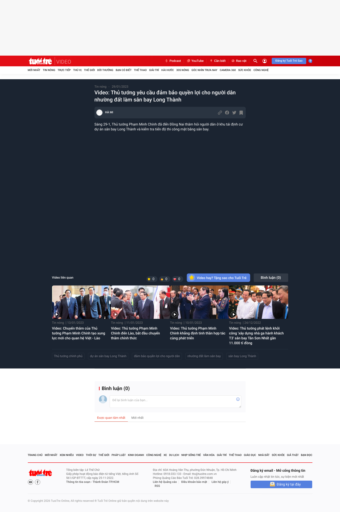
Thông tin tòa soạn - (79, 482)
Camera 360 (228, 70)
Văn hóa (209, 455)
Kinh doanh (136, 455)
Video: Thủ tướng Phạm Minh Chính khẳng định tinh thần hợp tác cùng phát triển (197, 333)
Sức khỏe (244, 70)
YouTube (195, 61)
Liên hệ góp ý (220, 482)
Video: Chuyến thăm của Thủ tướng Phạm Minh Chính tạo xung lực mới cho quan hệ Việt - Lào (78, 333)
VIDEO (63, 62)
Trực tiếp (64, 70)
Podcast (173, 61)
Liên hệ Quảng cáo (165, 482)
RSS (157, 486)
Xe (165, 455)
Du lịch (174, 455)
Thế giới (89, 70)
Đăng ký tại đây (289, 484)
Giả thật (293, 455)
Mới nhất (34, 70)
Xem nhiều (67, 455)
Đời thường (105, 70)
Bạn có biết (123, 70)
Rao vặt (238, 61)
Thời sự (91, 455)
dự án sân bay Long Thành (108, 356)
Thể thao (140, 70)
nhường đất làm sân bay (204, 356)
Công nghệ (261, 70)
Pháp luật (119, 455)
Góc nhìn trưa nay (204, 70)
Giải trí (154, 70)
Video (80, 455)
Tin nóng (49, 70)
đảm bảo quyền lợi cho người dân (157, 356)
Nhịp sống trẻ (191, 455)
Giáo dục (250, 455)
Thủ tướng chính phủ (68, 356)
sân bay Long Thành (242, 356)
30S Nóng (182, 70)
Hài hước (167, 70)
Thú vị (77, 70)
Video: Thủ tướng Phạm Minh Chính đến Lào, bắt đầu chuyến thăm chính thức (135, 333)
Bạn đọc (306, 455)
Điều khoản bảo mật (194, 482)
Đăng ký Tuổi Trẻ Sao (288, 61)
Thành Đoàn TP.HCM (106, 482)
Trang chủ (35, 455)
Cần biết (217, 61)
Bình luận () (271, 277)
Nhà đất (264, 455)
